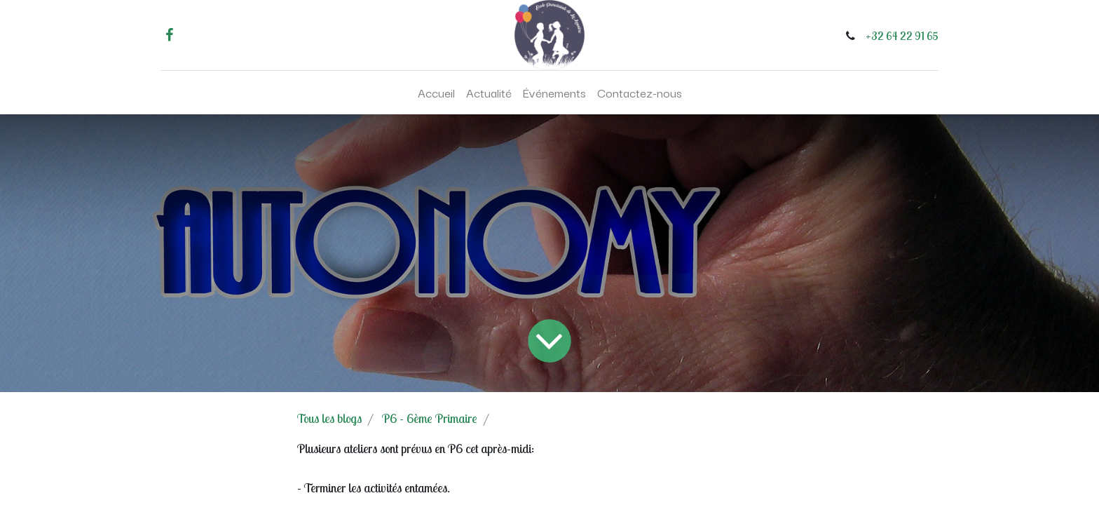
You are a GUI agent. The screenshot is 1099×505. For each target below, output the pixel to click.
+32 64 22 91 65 (902, 36)
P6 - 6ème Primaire (429, 418)
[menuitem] (436, 92)
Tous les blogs (329, 418)
